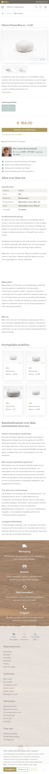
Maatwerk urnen (9, 706)
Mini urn (37, 202)
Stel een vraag (9, 666)
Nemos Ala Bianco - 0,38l (34, 372)
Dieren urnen (8, 688)
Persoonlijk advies (35, 637)
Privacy (6, 663)
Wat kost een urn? (10, 709)
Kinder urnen (8, 691)
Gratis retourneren (24, 637)
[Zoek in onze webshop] (36, 7)
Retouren (7, 660)
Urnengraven (8, 739)
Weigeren (22, 769)
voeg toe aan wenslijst (12, 134)
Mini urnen (7, 679)
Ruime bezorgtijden (14, 637)
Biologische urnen (10, 694)
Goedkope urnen (10, 685)
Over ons (8, 728)
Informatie (9, 701)
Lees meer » (6, 92)
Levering (6, 657)
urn (26, 226)
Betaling (6, 654)
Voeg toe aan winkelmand (24, 129)
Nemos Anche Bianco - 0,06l (34, 408)
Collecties (8, 673)
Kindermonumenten (11, 736)
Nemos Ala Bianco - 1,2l (10, 408)
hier (35, 764)
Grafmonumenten (10, 733)
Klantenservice (42, 1)
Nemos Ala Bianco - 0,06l (11, 372)
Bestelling (7, 651)
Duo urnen (7, 682)
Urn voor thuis (9, 715)
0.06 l (8, 108)
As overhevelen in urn (12, 712)
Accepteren (10, 769)
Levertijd (6, 721)
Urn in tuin (7, 718)
